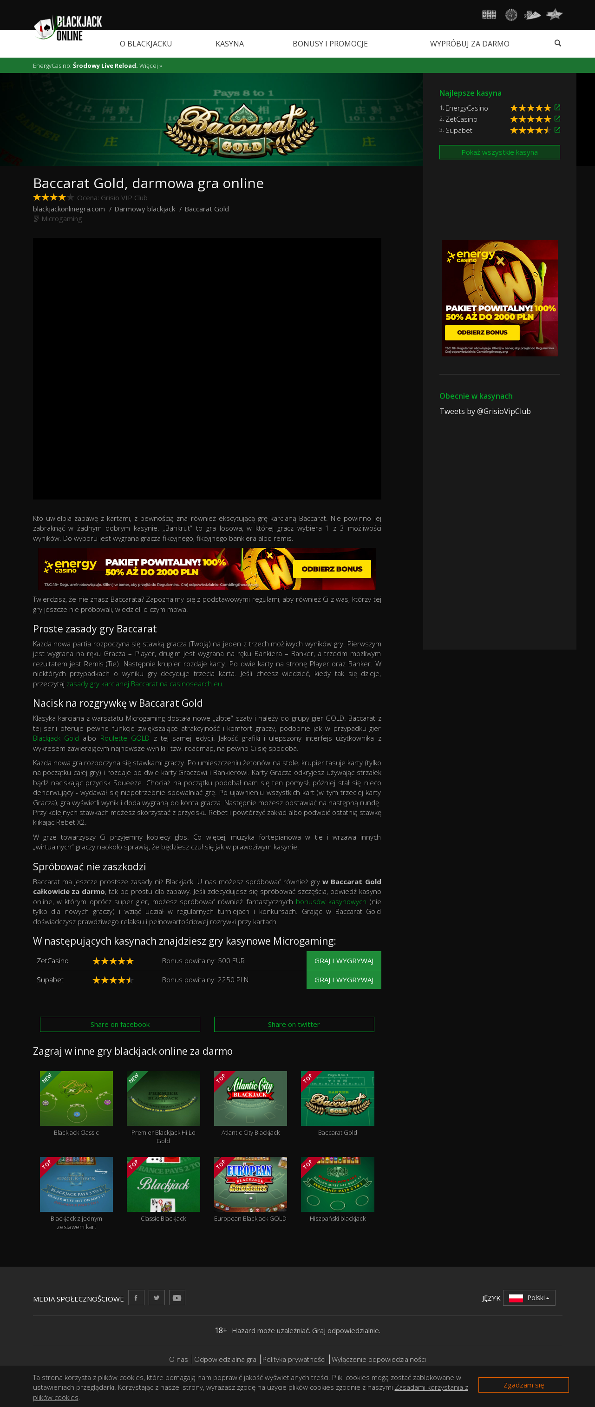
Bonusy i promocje (330, 44)
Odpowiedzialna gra (225, 1359)
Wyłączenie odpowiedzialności (379, 1359)
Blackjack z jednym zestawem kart (76, 1194)
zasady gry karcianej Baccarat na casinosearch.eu (144, 683)
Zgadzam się (523, 1384)
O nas (178, 1359)
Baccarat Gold (337, 1104)
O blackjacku (146, 44)
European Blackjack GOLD (251, 1190)
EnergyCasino (466, 108)
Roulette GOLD (125, 738)
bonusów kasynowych (331, 901)
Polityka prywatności (294, 1359)
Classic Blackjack (163, 1190)
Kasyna (230, 44)
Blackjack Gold (56, 738)
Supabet (50, 979)
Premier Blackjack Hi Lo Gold (163, 1108)
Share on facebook (120, 1024)
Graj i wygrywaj (343, 960)
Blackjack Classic (76, 1104)
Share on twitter (294, 1024)
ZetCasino (53, 960)
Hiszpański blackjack (337, 1190)
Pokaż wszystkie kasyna (499, 152)
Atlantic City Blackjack (251, 1104)
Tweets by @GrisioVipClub (485, 411)
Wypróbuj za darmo (470, 44)
